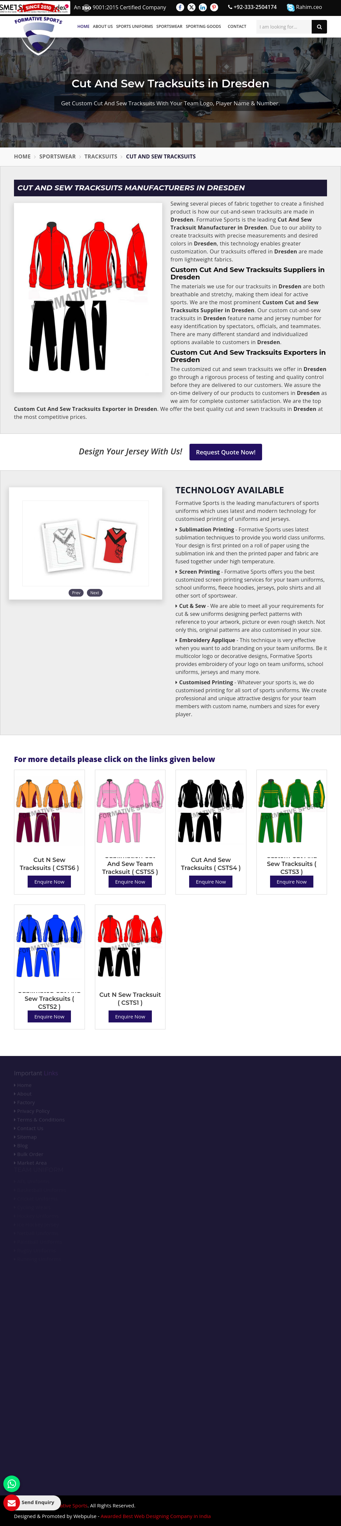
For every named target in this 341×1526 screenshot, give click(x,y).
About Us (103, 26)
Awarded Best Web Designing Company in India (156, 1516)
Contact (237, 26)
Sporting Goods (203, 26)
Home (84, 26)
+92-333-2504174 (252, 7)
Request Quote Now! (226, 452)
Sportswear (169, 26)
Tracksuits (101, 156)
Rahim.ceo (304, 7)
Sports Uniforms (134, 26)
